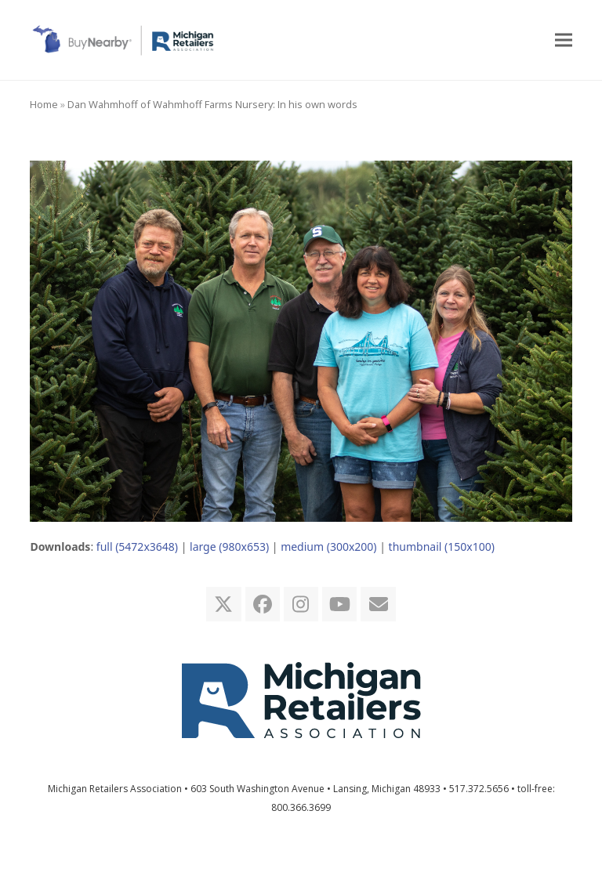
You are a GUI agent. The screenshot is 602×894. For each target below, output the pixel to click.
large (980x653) (229, 546)
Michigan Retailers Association (115, 788)
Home (44, 104)
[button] (563, 39)
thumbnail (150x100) (442, 546)
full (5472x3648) (137, 546)
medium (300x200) (328, 546)
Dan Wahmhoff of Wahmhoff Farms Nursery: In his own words (212, 104)
